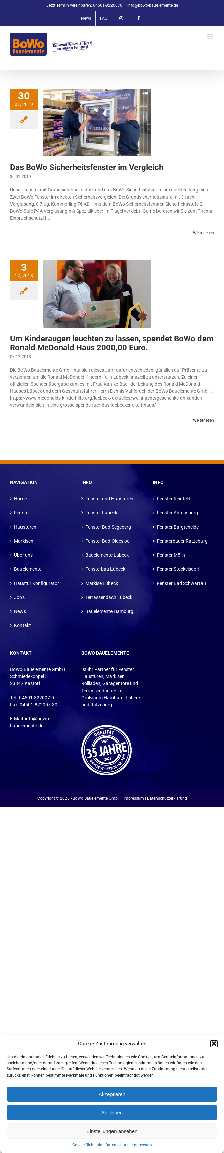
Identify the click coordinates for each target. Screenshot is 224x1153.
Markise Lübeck (101, 583)
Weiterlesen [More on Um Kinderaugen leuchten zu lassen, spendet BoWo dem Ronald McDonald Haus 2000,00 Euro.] (203, 420)
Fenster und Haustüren (109, 498)
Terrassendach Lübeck (108, 597)
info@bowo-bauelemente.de (152, 5)
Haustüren (25, 527)
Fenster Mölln (171, 555)
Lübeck (133, 697)
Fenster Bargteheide (178, 527)
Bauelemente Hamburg (109, 611)
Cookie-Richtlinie (87, 1145)
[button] (214, 1043)
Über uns (23, 555)
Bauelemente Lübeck (107, 555)
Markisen (23, 541)
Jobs (19, 597)
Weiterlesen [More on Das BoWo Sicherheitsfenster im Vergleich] (203, 233)
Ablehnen (112, 1112)
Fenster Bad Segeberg (108, 527)
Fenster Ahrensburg (177, 512)
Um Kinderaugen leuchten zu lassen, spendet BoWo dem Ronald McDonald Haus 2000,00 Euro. (112, 343)
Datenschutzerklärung (167, 798)
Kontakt (22, 625)
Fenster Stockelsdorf (178, 569)
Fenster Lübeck (101, 512)
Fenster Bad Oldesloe (107, 541)
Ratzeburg (101, 704)
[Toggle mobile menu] (210, 36)
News (20, 611)
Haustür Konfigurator (36, 583)
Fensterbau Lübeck (105, 569)
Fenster (22, 512)
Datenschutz (116, 1145)
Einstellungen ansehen (112, 1131)
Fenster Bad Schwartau (181, 583)
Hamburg (114, 697)
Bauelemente (27, 569)
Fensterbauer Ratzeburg (182, 541)
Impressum (142, 1145)
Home (20, 498)
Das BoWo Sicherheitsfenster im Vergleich (86, 167)
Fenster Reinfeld (173, 498)
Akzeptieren (112, 1094)
